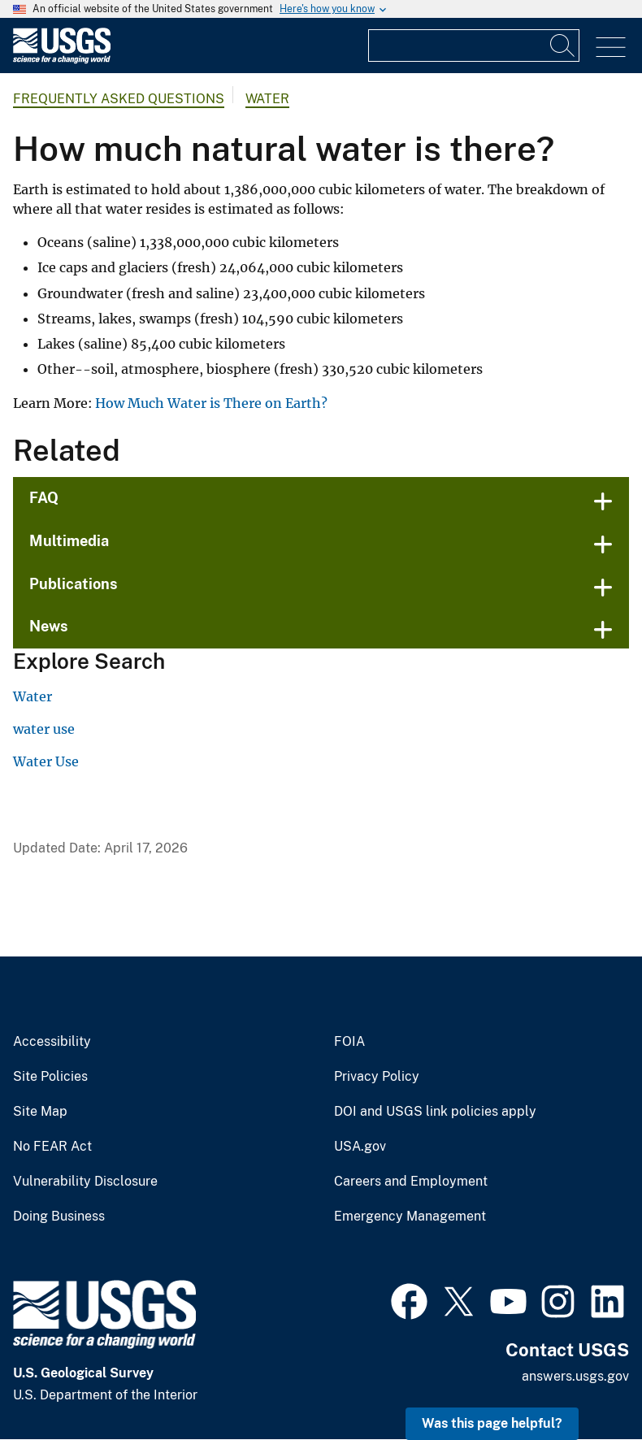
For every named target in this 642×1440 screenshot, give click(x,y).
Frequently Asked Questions (118, 98)
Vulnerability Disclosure (85, 1181)
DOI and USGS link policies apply (435, 1111)
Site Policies (50, 1076)
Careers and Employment (411, 1181)
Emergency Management (410, 1216)
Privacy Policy (376, 1076)
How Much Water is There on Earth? (213, 403)
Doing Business (59, 1216)
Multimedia (69, 540)
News (48, 626)
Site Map (40, 1111)
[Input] (473, 45)
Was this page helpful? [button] (492, 1423)
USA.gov (360, 1146)
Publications (73, 583)
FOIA (349, 1041)
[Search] (563, 45)
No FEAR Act (52, 1146)
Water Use (46, 761)
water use (44, 729)
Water (267, 98)
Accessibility (52, 1041)
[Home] (62, 59)
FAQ (44, 497)
